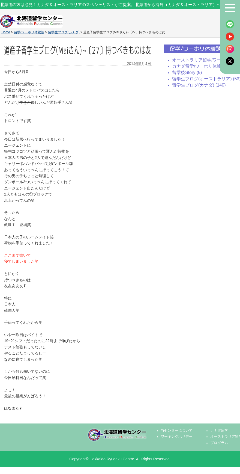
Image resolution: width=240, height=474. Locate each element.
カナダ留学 (219, 430)
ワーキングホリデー (177, 437)
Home (5, 32)
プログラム (219, 443)
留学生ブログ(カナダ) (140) (199, 85)
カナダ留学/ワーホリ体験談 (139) (204, 66)
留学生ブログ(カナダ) (64, 32)
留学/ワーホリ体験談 (29, 32)
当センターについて (177, 430)
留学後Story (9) (187, 72)
